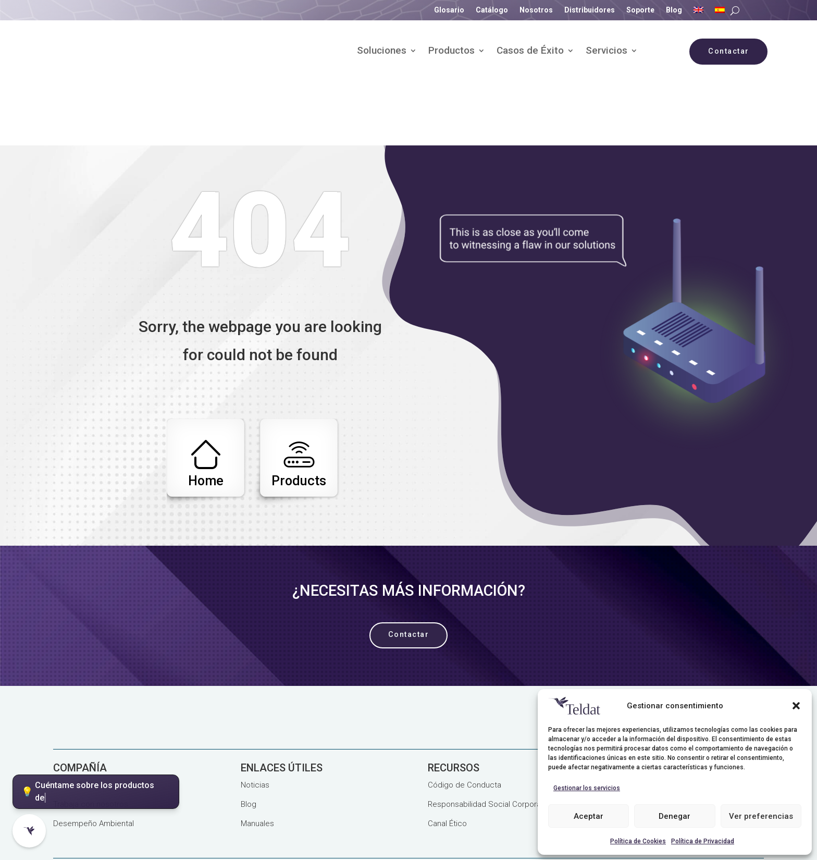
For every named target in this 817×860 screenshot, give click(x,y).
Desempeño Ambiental (93, 761)
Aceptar (588, 816)
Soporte (640, 10)
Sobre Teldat (76, 722)
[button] (796, 706)
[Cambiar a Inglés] (698, 12)
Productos (451, 51)
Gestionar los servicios (586, 788)
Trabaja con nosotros (90, 741)
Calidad (286, 814)
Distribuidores (589, 10)
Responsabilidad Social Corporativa (490, 741)
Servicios (606, 51)
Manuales (257, 761)
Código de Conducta (464, 722)
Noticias (255, 722)
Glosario (449, 10)
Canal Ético (447, 761)
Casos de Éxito (530, 51)
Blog (674, 10)
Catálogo (492, 10)
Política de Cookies (638, 841)
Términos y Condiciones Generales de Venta (131, 831)
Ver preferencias (761, 816)
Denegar (674, 816)
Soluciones (381, 51)
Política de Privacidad (702, 841)
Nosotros (536, 10)
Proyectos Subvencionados (359, 814)
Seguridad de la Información (470, 814)
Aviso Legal (161, 814)
